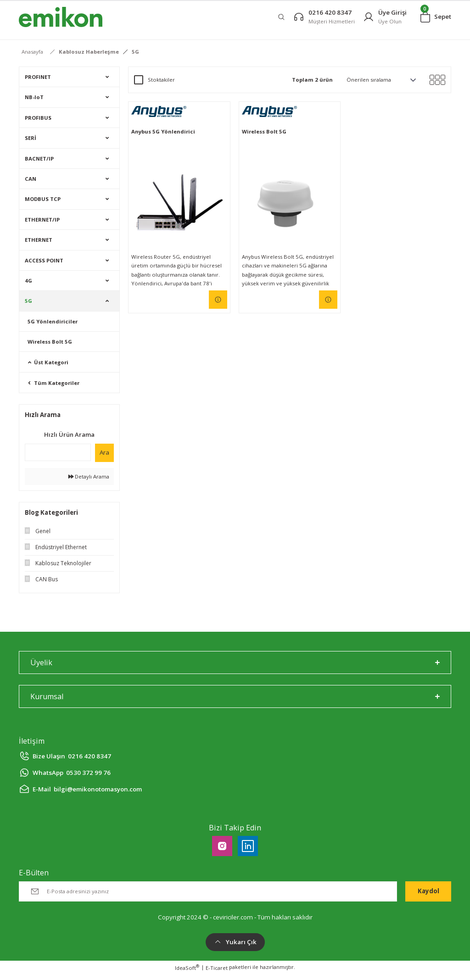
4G (28, 280)
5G (135, 51)
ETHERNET (38, 239)
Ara (104, 452)
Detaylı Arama (88, 476)
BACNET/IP (39, 158)
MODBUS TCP (43, 198)
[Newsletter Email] (208, 891)
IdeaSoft (187, 967)
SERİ (30, 137)
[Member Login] (385, 16)
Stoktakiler (161, 79)
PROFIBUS (38, 117)
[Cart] (435, 17)
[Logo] (60, 17)
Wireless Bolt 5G (50, 341)
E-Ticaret (217, 967)
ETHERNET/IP (42, 219)
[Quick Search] (58, 452)
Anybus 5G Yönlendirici (163, 131)
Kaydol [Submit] (428, 891)
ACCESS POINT (44, 260)
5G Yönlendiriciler (53, 321)
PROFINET (38, 76)
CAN (30, 178)
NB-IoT (34, 97)
